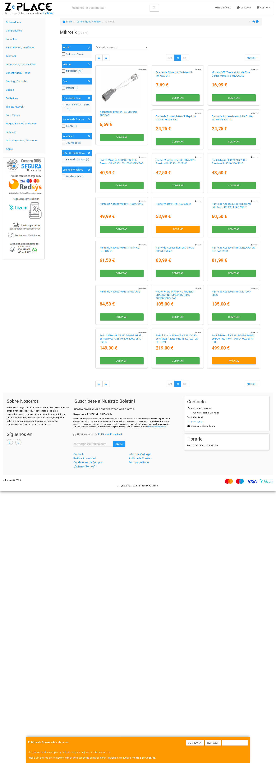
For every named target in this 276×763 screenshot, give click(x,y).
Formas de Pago (139, 734)
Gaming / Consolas (17, 81)
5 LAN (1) (70, 126)
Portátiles (11, 39)
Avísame (121, 384)
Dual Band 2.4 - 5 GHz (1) (76, 107)
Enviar (119, 716)
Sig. (185, 57)
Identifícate (223, 7)
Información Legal (140, 726)
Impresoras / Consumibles (21, 64)
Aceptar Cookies (235, 742)
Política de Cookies (143, 757)
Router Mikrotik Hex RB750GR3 (117, 359)
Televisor (11, 56)
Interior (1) (70, 87)
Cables (10, 89)
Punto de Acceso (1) (76, 159)
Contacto (244, 7)
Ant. (170, 57)
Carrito (263, 7)
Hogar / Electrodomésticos (21, 123)
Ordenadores (13, 22)
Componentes (14, 30)
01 (178, 57)
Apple (9, 148)
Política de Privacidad (157, 699)
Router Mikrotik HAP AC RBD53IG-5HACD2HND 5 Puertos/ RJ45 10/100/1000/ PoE (119, 528)
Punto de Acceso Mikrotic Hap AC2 (232, 442)
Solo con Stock (73, 54)
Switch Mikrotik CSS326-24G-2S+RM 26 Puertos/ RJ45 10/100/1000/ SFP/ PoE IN (232, 528)
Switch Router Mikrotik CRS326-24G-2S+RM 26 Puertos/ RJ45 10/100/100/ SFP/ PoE (121, 611)
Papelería (11, 132)
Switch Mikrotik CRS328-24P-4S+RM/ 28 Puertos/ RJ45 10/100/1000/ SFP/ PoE (177, 611)
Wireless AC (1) (73, 176)
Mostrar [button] (252, 57)
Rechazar (213, 742)
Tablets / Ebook (15, 106)
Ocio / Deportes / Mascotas (21, 140)
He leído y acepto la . (99, 706)
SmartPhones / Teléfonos (20, 47)
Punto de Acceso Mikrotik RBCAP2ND (233, 276)
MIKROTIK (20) (72, 71)
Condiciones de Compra (88, 734)
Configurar (195, 742)
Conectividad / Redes (18, 72)
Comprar (121, 136)
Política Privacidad (84, 730)
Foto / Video (13, 115)
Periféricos (12, 98)
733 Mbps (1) (72, 142)
